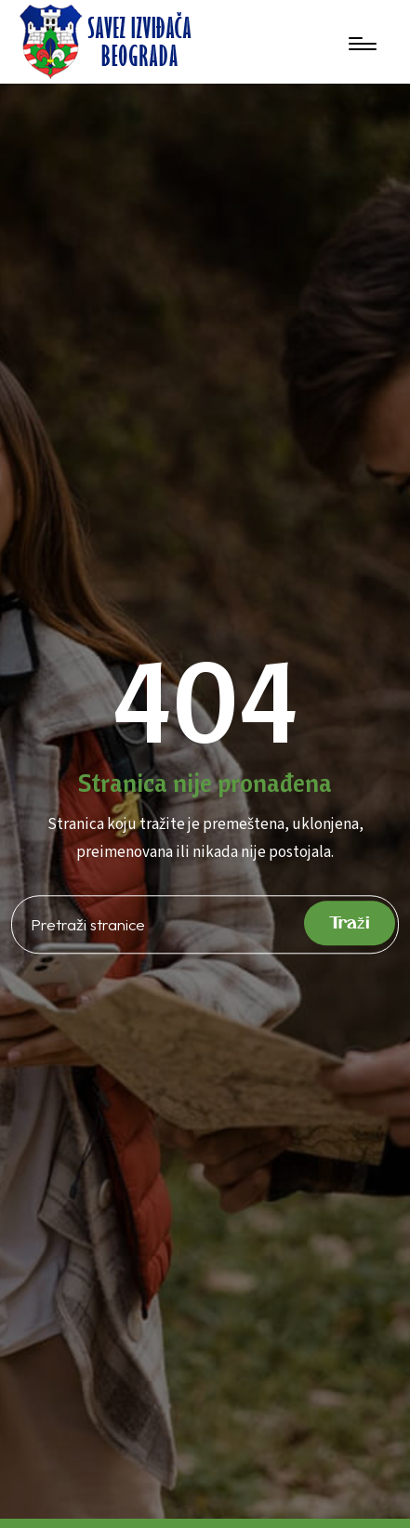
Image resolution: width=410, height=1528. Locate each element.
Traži (349, 923)
